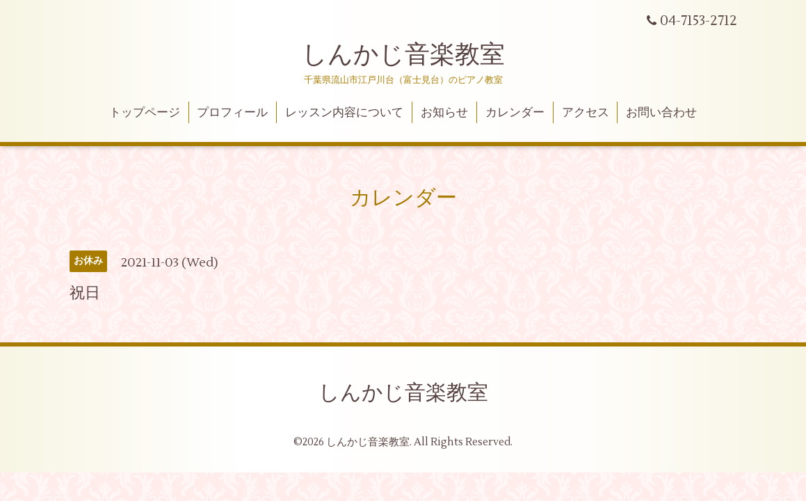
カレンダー (515, 112)
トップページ (144, 112)
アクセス (585, 112)
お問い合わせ (661, 112)
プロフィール (232, 112)
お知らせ (444, 112)
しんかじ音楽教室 (403, 55)
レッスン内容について (344, 112)
